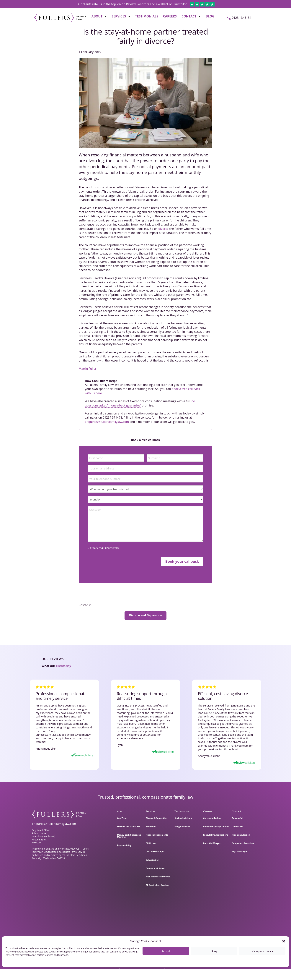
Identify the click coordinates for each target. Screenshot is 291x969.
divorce (163, 229)
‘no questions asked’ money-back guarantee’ (140, 403)
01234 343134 (241, 18)
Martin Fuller (87, 369)
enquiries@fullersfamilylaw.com (107, 422)
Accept (165, 951)
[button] (283, 941)
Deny (214, 951)
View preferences (262, 951)
